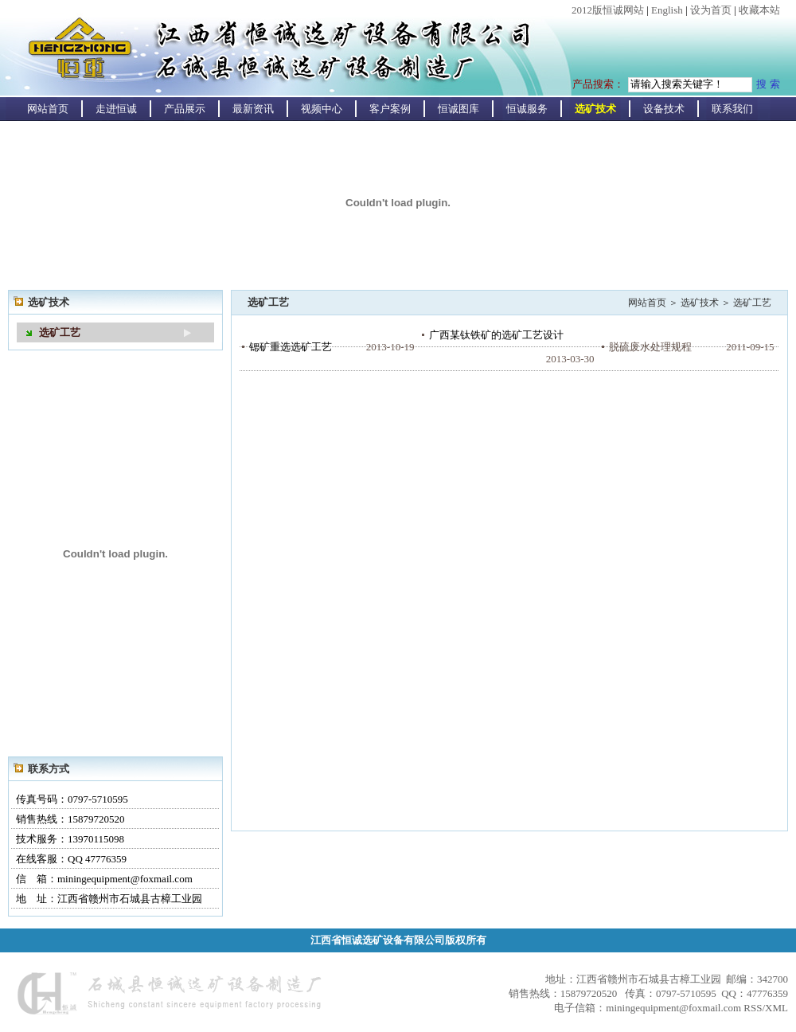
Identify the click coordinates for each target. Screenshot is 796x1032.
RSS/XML (765, 1008)
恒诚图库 (458, 109)
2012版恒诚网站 (608, 10)
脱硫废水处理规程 (650, 347)
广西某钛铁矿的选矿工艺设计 (496, 335)
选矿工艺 (59, 332)
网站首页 (47, 109)
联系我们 (732, 109)
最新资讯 (253, 109)
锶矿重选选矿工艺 (290, 347)
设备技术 (664, 109)
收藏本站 (759, 10)
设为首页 (711, 10)
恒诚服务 (527, 109)
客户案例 (390, 109)
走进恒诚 (116, 109)
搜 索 (768, 84)
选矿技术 (595, 109)
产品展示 (184, 109)
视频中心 (321, 109)
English (667, 10)
